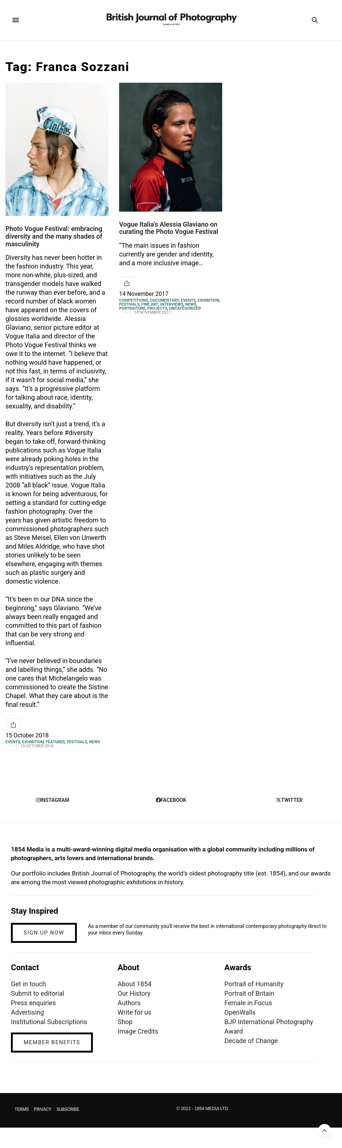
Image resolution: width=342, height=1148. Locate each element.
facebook (171, 800)
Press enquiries (33, 1003)
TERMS (22, 1109)
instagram (53, 800)
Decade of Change (251, 1041)
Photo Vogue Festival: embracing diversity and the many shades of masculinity (53, 236)
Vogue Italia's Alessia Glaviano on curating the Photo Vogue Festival (168, 228)
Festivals (77, 742)
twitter (289, 800)
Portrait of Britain (249, 993)
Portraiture (132, 308)
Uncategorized (185, 308)
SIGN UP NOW (44, 932)
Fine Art (149, 304)
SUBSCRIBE (67, 1109)
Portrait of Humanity (253, 984)
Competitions (133, 300)
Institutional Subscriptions (49, 1022)
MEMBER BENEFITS (52, 1042)
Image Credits (138, 1031)
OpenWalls (240, 1012)
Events (12, 742)
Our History (134, 993)
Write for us (134, 1012)
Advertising (27, 1012)
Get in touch (28, 984)
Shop (125, 1022)
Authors (129, 1003)
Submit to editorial (37, 993)
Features (55, 742)
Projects (157, 308)
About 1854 (135, 984)
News (94, 742)
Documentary (164, 300)
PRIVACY (42, 1109)
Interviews (172, 304)
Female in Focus (248, 1003)
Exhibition (33, 742)
